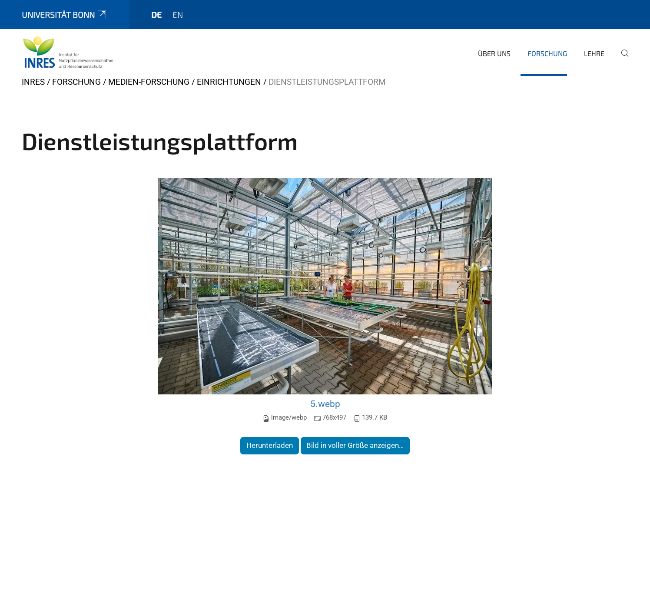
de (156, 15)
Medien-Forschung (148, 82)
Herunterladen (269, 445)
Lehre (594, 53)
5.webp (325, 403)
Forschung (547, 53)
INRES (33, 82)
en (177, 15)
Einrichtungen (229, 82)
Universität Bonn (65, 15)
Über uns (494, 53)
